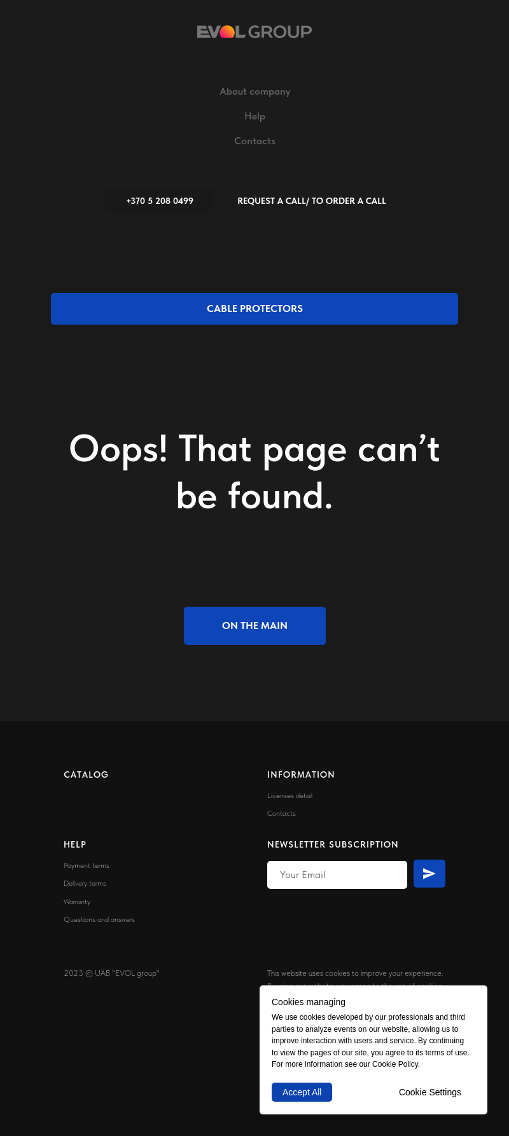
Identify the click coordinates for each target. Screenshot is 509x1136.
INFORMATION (301, 774)
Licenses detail (289, 795)
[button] (312, 200)
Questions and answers (99, 919)
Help (254, 116)
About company (255, 91)
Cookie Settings (430, 1092)
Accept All (301, 1092)
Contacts (254, 141)
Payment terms (86, 865)
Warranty (77, 901)
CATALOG (86, 774)
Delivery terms (85, 883)
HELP (75, 844)
